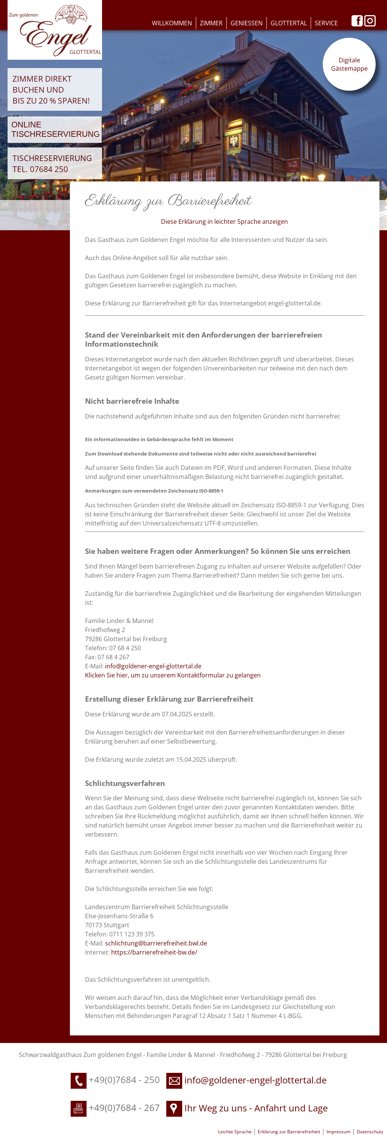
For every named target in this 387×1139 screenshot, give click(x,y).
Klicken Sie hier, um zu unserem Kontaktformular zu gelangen (173, 675)
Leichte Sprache (235, 1131)
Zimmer (211, 23)
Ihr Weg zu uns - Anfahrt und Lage (247, 1108)
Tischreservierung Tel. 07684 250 (52, 163)
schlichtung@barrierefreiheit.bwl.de (156, 943)
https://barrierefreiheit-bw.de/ (154, 952)
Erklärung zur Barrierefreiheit (289, 1131)
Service (326, 23)
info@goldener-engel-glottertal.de (153, 666)
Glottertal (289, 23)
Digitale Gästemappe (349, 64)
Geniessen (247, 23)
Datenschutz (370, 1131)
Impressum (338, 1131)
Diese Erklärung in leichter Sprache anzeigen (224, 221)
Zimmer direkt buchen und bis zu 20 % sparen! (51, 89)
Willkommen (172, 23)
